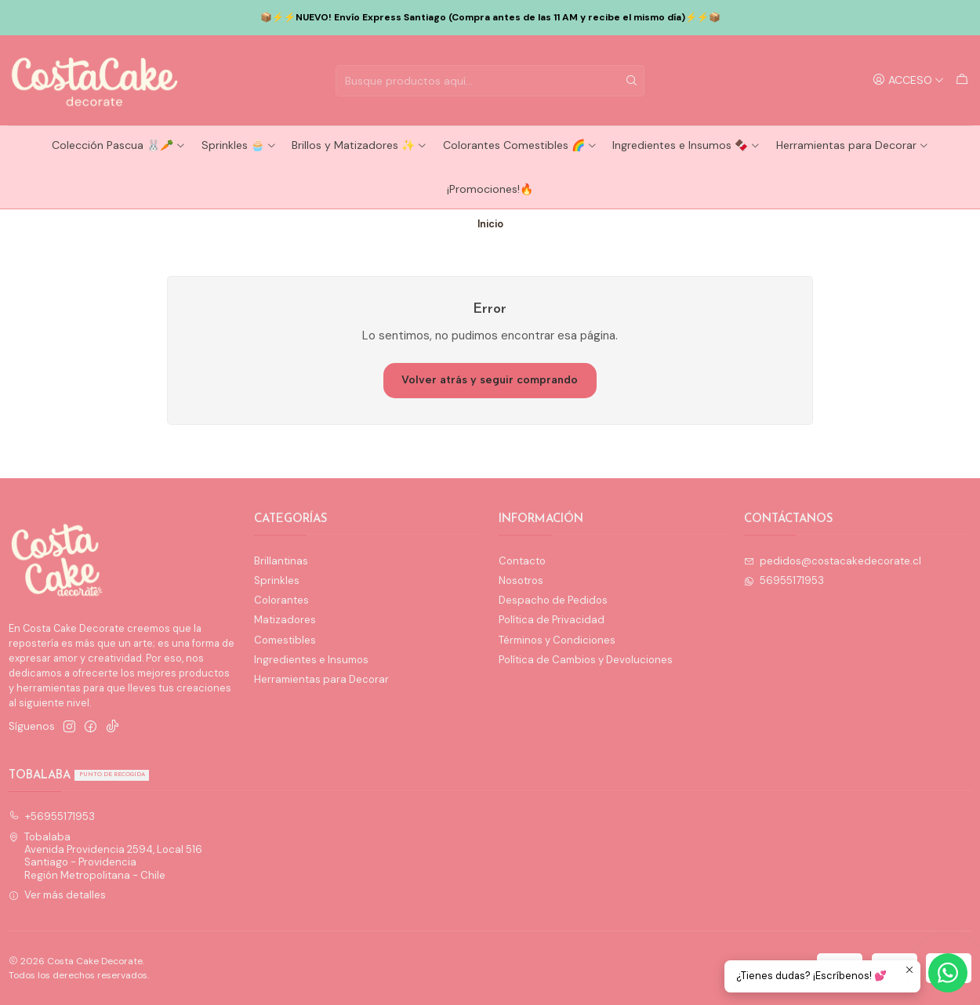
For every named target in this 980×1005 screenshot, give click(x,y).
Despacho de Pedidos (553, 600)
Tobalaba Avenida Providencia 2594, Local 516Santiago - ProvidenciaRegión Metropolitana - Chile (106, 856)
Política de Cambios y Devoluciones (586, 659)
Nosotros (521, 580)
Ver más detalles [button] (58, 895)
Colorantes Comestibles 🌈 (520, 145)
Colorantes (281, 600)
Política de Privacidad (551, 619)
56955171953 (784, 580)
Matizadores (285, 619)
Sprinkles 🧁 (239, 145)
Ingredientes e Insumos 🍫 (686, 145)
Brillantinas (281, 561)
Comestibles (285, 640)
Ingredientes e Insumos (311, 659)
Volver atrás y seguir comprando (489, 379)
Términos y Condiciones (557, 640)
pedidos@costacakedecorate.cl (833, 561)
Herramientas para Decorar (852, 145)
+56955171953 (52, 816)
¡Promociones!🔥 (490, 189)
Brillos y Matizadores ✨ (359, 145)
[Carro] (962, 80)
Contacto (522, 561)
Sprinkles (276, 580)
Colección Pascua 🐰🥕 (119, 145)
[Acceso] (909, 80)
